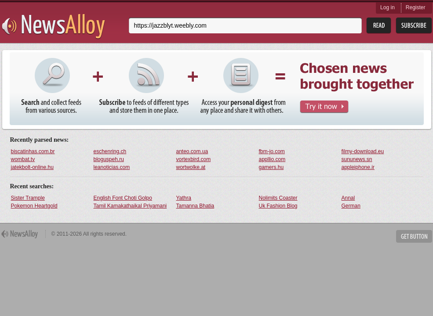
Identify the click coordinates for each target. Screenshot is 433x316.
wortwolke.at (191, 167)
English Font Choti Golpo (123, 198)
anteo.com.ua (192, 151)
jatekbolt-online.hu (32, 167)
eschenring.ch (110, 151)
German (351, 206)
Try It (324, 107)
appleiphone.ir (358, 167)
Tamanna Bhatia (195, 206)
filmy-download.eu (363, 151)
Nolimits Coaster (278, 198)
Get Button (414, 236)
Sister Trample (28, 198)
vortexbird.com (193, 159)
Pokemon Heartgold (34, 206)
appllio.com (272, 159)
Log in (387, 7)
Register (416, 7)
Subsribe (414, 26)
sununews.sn (357, 159)
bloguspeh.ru (109, 159)
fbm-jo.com (272, 151)
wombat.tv (23, 159)
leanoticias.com (112, 167)
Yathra (183, 198)
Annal (348, 198)
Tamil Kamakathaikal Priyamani (130, 206)
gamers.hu (271, 167)
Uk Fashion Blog (278, 206)
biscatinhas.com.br (33, 151)
